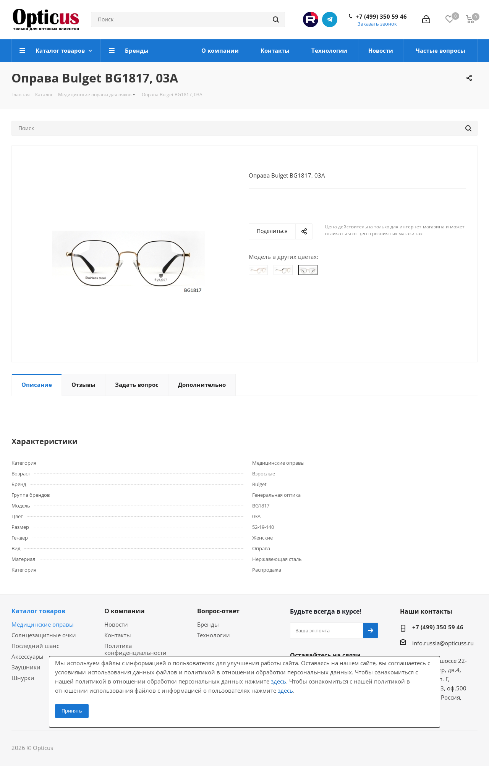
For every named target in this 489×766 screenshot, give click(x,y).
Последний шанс (35, 646)
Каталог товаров (38, 611)
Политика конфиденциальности (135, 649)
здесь (278, 681)
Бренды (208, 624)
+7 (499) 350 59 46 (381, 16)
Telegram (329, 19)
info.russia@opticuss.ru (443, 643)
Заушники (25, 667)
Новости (116, 624)
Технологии (213, 635)
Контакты (117, 635)
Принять (72, 710)
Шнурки (22, 678)
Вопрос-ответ (218, 611)
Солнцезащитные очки (43, 635)
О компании (124, 611)
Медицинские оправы (42, 624)
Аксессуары (27, 656)
